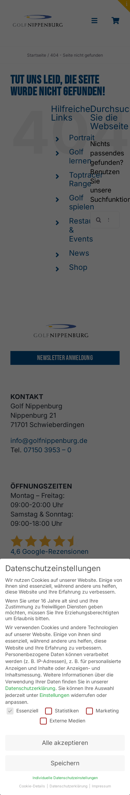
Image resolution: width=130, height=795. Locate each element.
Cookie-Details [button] (32, 786)
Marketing (102, 710)
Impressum (101, 786)
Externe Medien (62, 720)
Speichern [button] (65, 763)
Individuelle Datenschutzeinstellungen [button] (65, 778)
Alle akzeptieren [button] (65, 742)
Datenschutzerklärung (30, 688)
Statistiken (62, 710)
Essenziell (22, 710)
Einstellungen (54, 695)
